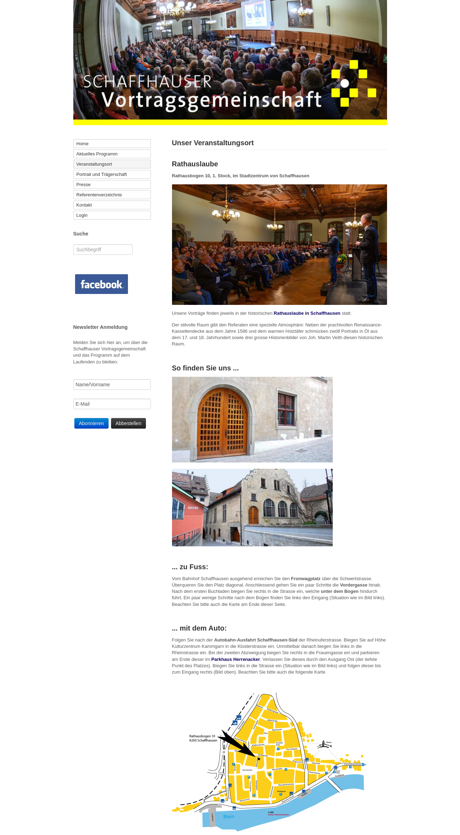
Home (82, 143)
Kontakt (84, 205)
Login (82, 215)
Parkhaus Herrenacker (235, 659)
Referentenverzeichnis (99, 194)
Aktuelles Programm (97, 153)
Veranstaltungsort (94, 164)
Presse (83, 184)
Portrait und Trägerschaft (101, 174)
